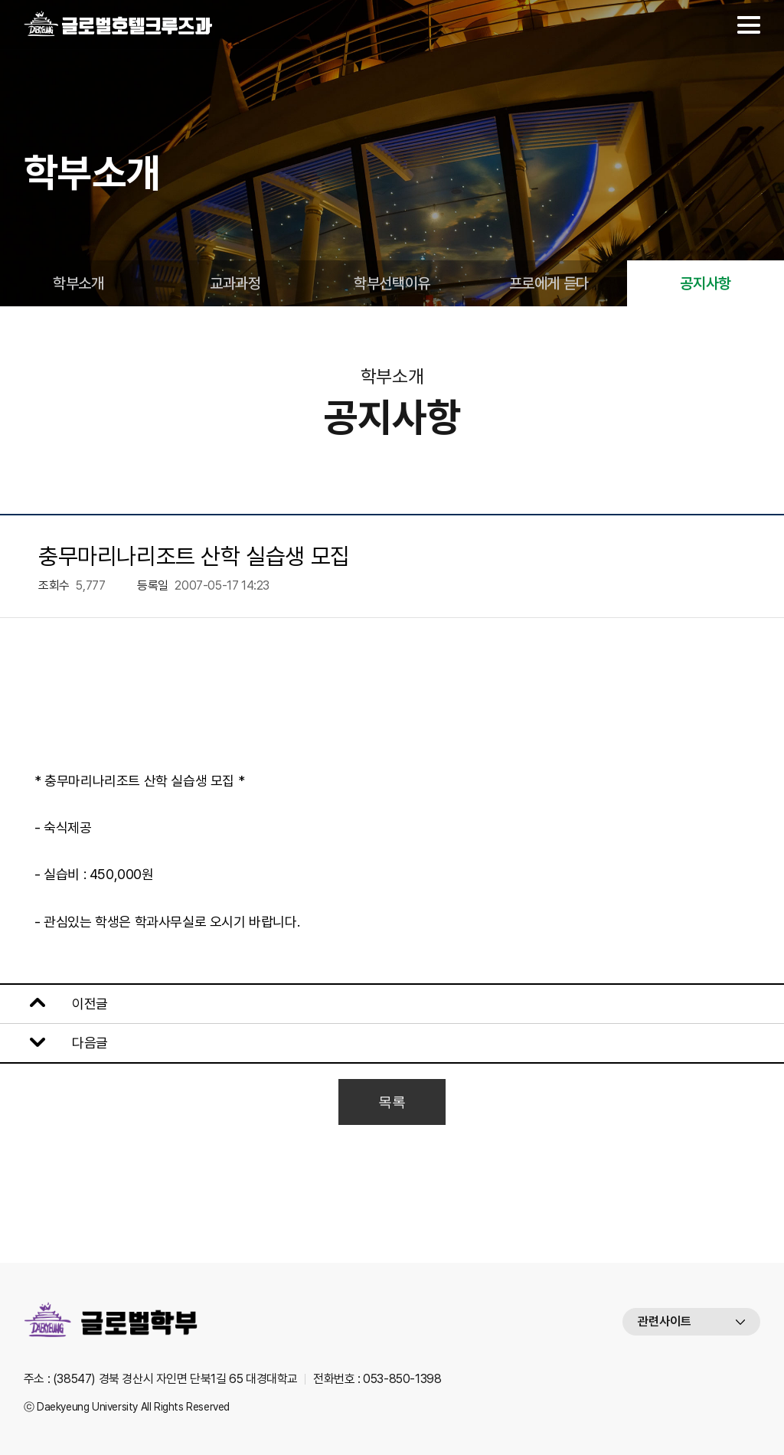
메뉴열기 (748, 24)
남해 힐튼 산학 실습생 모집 (200, 1043)
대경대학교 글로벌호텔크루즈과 (119, 24)
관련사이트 (664, 1321)
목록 (391, 1102)
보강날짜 (158, 1004)
